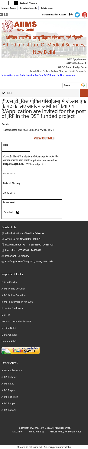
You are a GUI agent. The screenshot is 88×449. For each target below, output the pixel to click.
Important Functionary (17, 256)
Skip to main (46, 8)
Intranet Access (9, 8)
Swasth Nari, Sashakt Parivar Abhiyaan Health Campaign (57, 71)
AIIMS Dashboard (76, 63)
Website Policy (36, 431)
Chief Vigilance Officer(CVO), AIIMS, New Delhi (29, 261)
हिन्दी (71, 14)
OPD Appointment (76, 59)
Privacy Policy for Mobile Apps (65, 431)
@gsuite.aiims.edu (28, 8)
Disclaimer (18, 431)
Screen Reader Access (54, 14)
